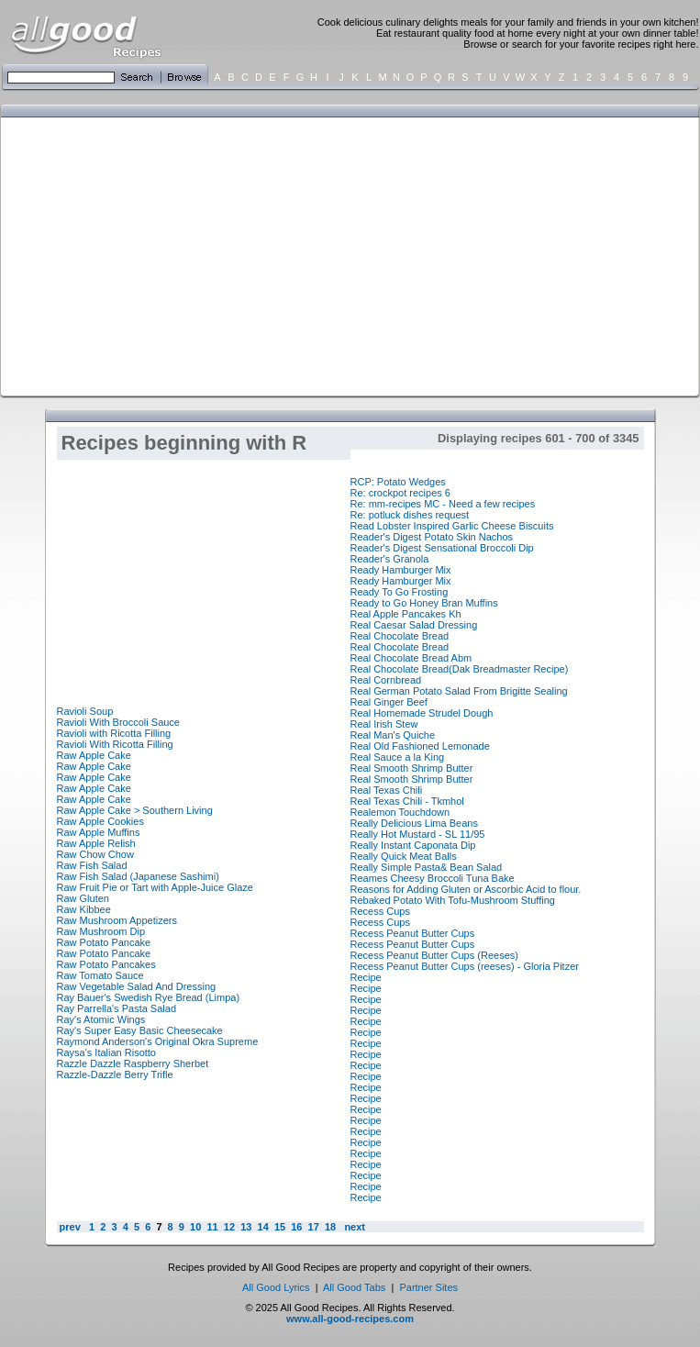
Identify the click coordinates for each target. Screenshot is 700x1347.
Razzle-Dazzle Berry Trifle (115, 1074)
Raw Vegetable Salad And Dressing (137, 986)
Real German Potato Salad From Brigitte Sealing (459, 690)
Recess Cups (380, 911)
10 (195, 1226)
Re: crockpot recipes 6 (400, 492)
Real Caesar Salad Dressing (414, 624)
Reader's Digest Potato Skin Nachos (432, 536)
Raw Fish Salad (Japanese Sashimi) (138, 876)
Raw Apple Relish (96, 843)
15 (280, 1226)
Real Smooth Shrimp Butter (411, 768)
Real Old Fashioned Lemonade (420, 745)
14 (262, 1226)
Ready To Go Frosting (399, 591)
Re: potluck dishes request (410, 514)
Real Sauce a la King (397, 757)
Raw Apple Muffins (98, 832)
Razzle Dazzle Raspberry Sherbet (133, 1063)
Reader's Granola (389, 558)
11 (212, 1226)
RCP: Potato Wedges (398, 481)
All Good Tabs (354, 1287)
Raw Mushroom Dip (101, 931)
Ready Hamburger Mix (400, 569)
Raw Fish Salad (92, 865)
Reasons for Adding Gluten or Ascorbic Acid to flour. (466, 889)
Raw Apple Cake (94, 755)
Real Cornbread (386, 679)
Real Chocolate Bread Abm (411, 657)
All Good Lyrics (276, 1287)
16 (296, 1226)
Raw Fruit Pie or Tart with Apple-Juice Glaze (155, 887)
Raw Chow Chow (95, 854)
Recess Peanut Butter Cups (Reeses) (434, 955)
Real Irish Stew (384, 723)
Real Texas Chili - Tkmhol (407, 801)
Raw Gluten (83, 898)
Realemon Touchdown (400, 812)
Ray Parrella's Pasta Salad (117, 1008)
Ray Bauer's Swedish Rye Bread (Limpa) (148, 997)
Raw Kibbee (84, 909)
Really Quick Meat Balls (403, 856)
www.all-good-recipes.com (350, 1318)
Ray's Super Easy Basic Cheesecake (140, 1030)
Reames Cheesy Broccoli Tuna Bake (432, 878)
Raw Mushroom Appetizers (117, 920)
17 (314, 1226)
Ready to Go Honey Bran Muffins (424, 602)
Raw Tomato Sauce (100, 975)
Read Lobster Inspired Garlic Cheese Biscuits (452, 525)
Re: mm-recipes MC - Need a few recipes (443, 503)
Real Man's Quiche (393, 734)
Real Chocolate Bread (400, 635)
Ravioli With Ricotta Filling (115, 744)
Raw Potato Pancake (104, 942)
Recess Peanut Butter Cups (412, 933)
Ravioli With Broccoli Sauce (119, 722)
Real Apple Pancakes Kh (405, 613)
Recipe (366, 977)
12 (229, 1226)
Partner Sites (428, 1287)
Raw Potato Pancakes (106, 964)
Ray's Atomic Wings (101, 1019)
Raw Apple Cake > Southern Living (135, 810)
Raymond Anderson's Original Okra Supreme (158, 1041)
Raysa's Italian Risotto (106, 1052)
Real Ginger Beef (389, 701)
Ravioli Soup (85, 711)
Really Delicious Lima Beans (414, 823)
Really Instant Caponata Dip (413, 845)
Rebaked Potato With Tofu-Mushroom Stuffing (452, 900)
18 (330, 1226)
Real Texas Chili (386, 790)
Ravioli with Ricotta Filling (114, 733)
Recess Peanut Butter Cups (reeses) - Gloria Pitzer (464, 966)
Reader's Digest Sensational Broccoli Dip (442, 547)
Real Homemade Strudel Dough (422, 712)
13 (246, 1226)
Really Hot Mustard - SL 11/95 (417, 834)
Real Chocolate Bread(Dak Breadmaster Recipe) (459, 668)
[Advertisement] (250, 255)
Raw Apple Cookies (100, 821)
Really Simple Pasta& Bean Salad (426, 867)
